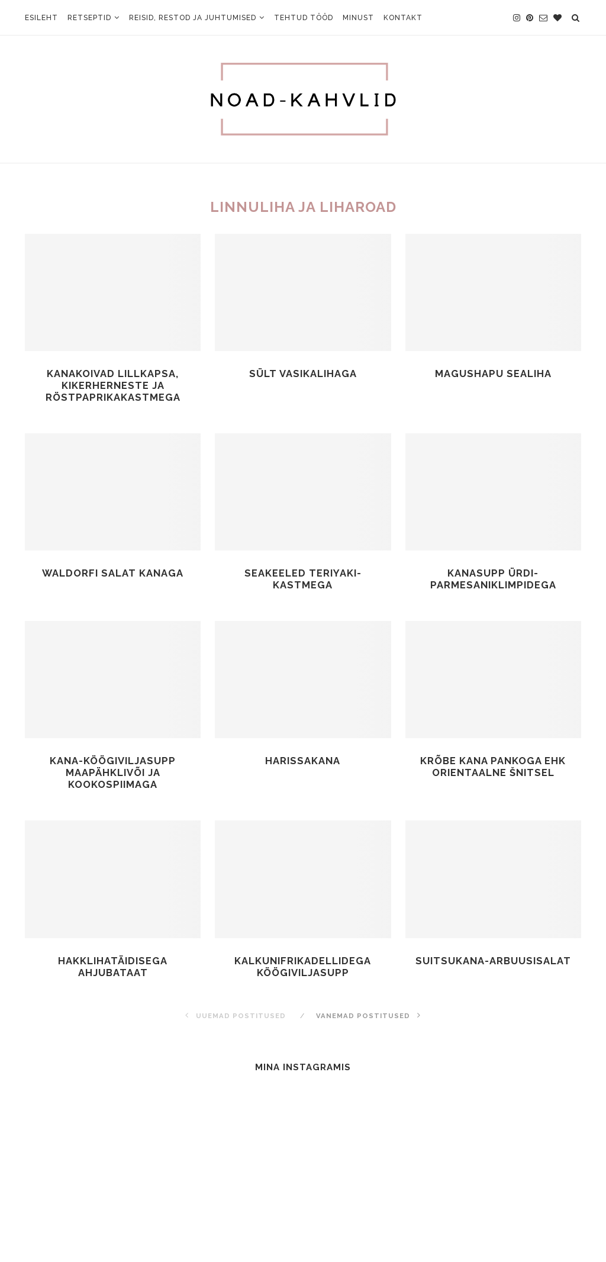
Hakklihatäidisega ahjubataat (112, 972)
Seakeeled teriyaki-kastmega (303, 581)
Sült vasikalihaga (302, 374)
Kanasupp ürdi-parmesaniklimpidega (493, 581)
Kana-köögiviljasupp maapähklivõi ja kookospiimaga (113, 776)
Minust (358, 18)
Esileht (41, 18)
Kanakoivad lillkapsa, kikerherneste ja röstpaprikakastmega (112, 386)
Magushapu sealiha (493, 374)
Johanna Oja (338, 1219)
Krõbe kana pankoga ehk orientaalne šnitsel (493, 770)
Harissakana (303, 764)
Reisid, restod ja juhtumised (192, 18)
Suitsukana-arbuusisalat (493, 966)
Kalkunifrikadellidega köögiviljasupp (303, 972)
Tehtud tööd (303, 18)
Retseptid (89, 18)
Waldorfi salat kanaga (112, 575)
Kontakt (403, 18)
